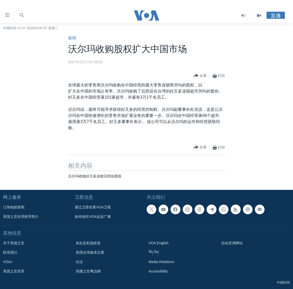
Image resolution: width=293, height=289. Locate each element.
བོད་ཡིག (154, 252)
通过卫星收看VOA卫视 (93, 207)
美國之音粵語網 (88, 271)
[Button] (200, 76)
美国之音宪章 (13, 271)
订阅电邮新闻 (13, 207)
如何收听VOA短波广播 (93, 217)
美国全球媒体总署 (90, 252)
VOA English (159, 243)
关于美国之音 (13, 243)
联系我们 (10, 252)
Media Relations (161, 262)
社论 (79, 262)
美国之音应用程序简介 (21, 217)
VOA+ (8, 262)
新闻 (72, 38)
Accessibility (158, 271)
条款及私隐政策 (88, 243)
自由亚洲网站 (232, 243)
